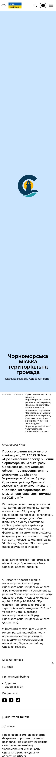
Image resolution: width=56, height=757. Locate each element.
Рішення (18, 394)
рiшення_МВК (14, 686)
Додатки (10, 683)
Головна (6, 394)
